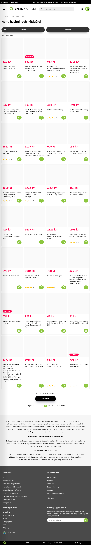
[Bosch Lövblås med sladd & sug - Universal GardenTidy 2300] (12, 175)
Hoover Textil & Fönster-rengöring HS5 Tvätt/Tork (34, 365)
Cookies (50, 490)
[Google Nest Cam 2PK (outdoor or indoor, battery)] (34, 175)
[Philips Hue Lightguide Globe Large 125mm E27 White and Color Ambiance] (34, 133)
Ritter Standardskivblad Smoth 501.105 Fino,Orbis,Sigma (33, 68)
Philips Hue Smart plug (55, 110)
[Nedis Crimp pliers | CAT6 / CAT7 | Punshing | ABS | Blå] (79, 303)
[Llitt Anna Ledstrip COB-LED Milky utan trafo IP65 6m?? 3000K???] (12, 92)
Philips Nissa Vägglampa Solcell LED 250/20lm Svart (56, 153)
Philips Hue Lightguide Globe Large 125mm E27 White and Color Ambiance (34, 153)
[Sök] (56, 9)
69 (49, 406)
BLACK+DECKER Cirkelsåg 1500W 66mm (78, 111)
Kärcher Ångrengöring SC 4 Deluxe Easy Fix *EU (56, 194)
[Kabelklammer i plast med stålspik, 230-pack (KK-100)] (57, 303)
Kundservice (13, 2)
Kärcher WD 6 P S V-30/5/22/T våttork (32, 277)
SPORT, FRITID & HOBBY (10, 493)
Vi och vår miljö (8, 515)
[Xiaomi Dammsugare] (57, 258)
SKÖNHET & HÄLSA (9, 500)
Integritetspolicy (53, 487)
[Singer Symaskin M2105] (34, 216)
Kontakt (50, 481)
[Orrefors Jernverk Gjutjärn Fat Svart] (12, 303)
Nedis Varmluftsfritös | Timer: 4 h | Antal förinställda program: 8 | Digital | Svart (33, 324)
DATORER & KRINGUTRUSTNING (12, 484)
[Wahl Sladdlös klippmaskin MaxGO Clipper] (57, 216)
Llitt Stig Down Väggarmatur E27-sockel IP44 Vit (11, 236)
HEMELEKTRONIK (8, 481)
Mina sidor (4, 2)
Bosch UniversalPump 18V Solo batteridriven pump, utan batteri (34, 112)
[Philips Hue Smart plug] (57, 92)
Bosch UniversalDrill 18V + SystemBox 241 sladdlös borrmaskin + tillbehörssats (78, 69)
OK (86, 520)
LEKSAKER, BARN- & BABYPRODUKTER (15, 496)
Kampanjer (7, 503)
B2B (4, 525)
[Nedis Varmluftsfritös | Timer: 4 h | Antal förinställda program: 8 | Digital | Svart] (34, 303)
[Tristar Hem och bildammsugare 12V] (57, 346)
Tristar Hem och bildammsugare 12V (54, 365)
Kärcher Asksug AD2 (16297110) (10, 152)
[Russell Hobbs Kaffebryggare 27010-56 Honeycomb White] (57, 48)
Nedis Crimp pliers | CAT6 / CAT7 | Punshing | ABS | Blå (78, 322)
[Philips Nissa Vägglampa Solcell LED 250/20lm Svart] (57, 133)
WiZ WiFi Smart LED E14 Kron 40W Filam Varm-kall (78, 152)
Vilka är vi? (7, 512)
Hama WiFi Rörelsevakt (11, 276)
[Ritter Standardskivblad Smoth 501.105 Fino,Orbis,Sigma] (34, 48)
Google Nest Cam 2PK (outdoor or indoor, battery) (33, 195)
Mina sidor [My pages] (51, 498)
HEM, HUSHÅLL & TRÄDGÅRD (15, 17)
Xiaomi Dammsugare (54, 276)
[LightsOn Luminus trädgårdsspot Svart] (12, 48)
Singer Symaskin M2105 (33, 234)
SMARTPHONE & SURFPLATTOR (12, 490)
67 (42, 406)
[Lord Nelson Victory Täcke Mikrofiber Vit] (79, 346)
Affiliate (6, 528)
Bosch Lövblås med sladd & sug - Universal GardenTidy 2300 (12, 195)
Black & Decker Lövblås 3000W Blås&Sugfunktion (78, 235)
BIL (4, 477)
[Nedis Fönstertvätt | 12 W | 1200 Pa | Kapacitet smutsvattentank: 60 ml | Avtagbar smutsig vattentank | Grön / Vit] (79, 258)
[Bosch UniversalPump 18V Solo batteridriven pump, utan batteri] (34, 92)
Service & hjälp (52, 477)
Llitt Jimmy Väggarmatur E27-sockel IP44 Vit (78, 194)
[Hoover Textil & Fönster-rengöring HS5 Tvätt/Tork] (34, 346)
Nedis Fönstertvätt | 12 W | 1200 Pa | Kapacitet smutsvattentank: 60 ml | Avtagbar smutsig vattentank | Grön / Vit (78, 279)
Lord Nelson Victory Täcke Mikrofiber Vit (78, 365)
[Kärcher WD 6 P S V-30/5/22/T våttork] (34, 258)
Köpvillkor (50, 484)
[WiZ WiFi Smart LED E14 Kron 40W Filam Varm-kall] (79, 133)
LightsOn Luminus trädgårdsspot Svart (10, 67)
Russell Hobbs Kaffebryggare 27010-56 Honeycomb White (56, 68)
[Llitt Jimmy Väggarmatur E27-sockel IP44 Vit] (79, 175)
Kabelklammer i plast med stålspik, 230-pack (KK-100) (56, 323)
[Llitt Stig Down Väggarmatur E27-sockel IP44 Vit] (12, 216)
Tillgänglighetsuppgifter (55, 493)
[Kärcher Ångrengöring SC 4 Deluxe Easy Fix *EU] (57, 175)
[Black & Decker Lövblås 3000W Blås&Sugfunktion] (79, 216)
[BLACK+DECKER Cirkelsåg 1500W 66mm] (79, 92)
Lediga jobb (7, 522)
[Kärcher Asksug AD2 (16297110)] (12, 133)
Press (5, 518)
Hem (2, 17)
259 (58, 406)
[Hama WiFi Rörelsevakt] (12, 258)
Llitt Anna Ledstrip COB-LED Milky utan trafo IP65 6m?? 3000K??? (12, 112)
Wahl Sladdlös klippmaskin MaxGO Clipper (54, 236)
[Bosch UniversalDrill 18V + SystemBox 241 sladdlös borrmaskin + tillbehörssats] (79, 48)
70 (52, 406)
